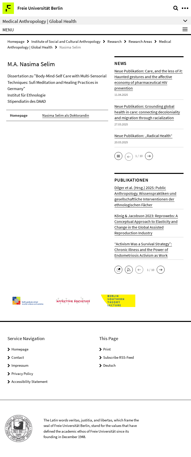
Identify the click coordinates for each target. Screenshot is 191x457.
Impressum (19, 365)
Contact (17, 357)
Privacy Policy (22, 373)
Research (114, 41)
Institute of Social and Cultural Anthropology (65, 41)
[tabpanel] (57, 97)
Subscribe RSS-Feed (118, 357)
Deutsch (109, 365)
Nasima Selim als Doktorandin (65, 115)
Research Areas (140, 41)
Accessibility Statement (29, 381)
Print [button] (107, 349)
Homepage (15, 41)
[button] (118, 156)
